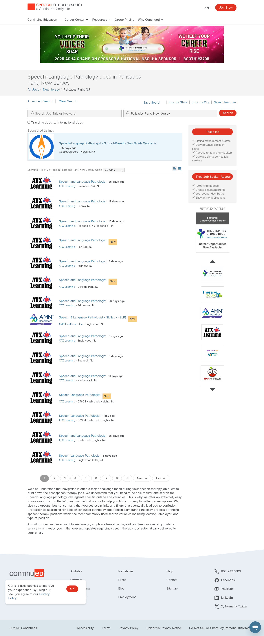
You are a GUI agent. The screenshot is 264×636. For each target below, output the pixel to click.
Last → (161, 478)
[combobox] (114, 170)
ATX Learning (67, 186)
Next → (142, 478)
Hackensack (85, 380)
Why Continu (151, 19)
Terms (106, 628)
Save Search (152, 102)
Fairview (83, 265)
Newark (85, 151)
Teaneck (83, 360)
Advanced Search (39, 101)
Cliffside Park (86, 286)
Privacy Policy (128, 628)
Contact (171, 580)
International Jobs (68, 122)
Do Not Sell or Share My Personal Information (221, 628)
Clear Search (68, 101)
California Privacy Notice (163, 628)
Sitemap (172, 588)
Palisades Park (87, 186)
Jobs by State (177, 102)
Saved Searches (225, 102)
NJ (93, 151)
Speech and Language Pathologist (82, 181)
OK (72, 589)
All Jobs (33, 89)
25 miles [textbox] (110, 169)
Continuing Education (44, 19)
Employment (127, 597)
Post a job (212, 132)
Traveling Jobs (39, 122)
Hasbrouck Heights (89, 440)
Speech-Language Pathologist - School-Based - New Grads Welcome (107, 143)
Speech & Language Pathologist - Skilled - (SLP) (92, 317)
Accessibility (85, 628)
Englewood (93, 324)
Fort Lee (83, 246)
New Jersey (51, 89)
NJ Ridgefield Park (103, 225)
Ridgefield (84, 225)
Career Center (77, 19)
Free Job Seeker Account (214, 176)
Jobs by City (200, 102)
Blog (121, 588)
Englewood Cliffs (88, 460)
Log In (208, 7)
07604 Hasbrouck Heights (94, 401)
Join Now (226, 7)
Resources (101, 19)
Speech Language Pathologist (79, 395)
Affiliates (76, 571)
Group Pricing (124, 19)
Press (122, 580)
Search (228, 113)
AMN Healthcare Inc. (71, 324)
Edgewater (84, 305)
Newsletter (125, 571)
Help (169, 571)
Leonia (82, 206)
